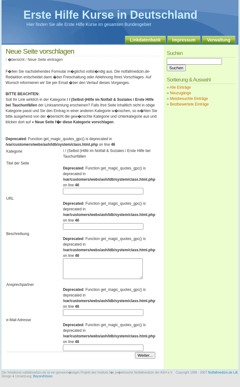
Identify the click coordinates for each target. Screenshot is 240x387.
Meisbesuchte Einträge (189, 98)
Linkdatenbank (145, 39)
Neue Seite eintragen (45, 59)
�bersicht (16, 59)
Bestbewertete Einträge (189, 104)
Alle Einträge (180, 87)
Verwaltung (218, 39)
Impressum (184, 39)
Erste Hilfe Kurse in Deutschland (110, 14)
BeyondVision (42, 380)
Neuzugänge (180, 93)
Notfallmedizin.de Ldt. (223, 376)
